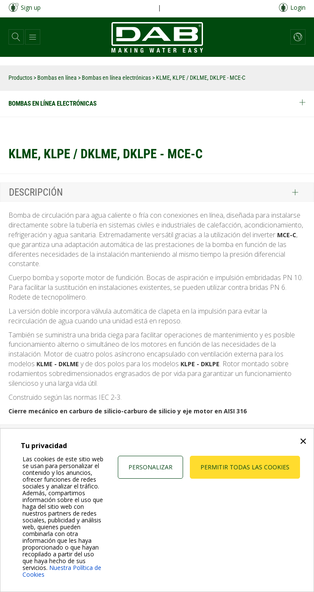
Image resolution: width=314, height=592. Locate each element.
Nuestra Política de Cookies (61, 571)
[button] (16, 37)
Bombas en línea (57, 77)
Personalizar (150, 467)
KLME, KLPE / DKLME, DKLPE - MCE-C (200, 77)
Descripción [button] (36, 192)
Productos (20, 77)
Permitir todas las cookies (244, 467)
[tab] (157, 192)
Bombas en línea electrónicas (117, 77)
